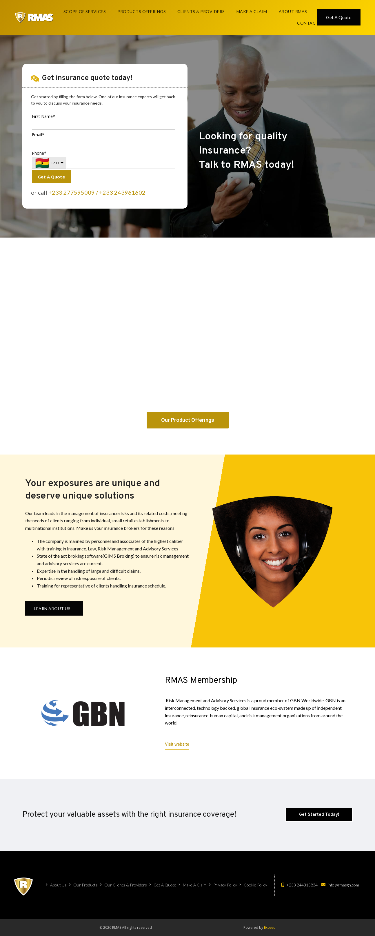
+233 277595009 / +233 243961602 (96, 192)
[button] (54, 608)
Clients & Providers (201, 11)
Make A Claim (251, 11)
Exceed (270, 927)
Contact (308, 23)
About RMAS (293, 11)
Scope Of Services (84, 11)
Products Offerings (141, 11)
